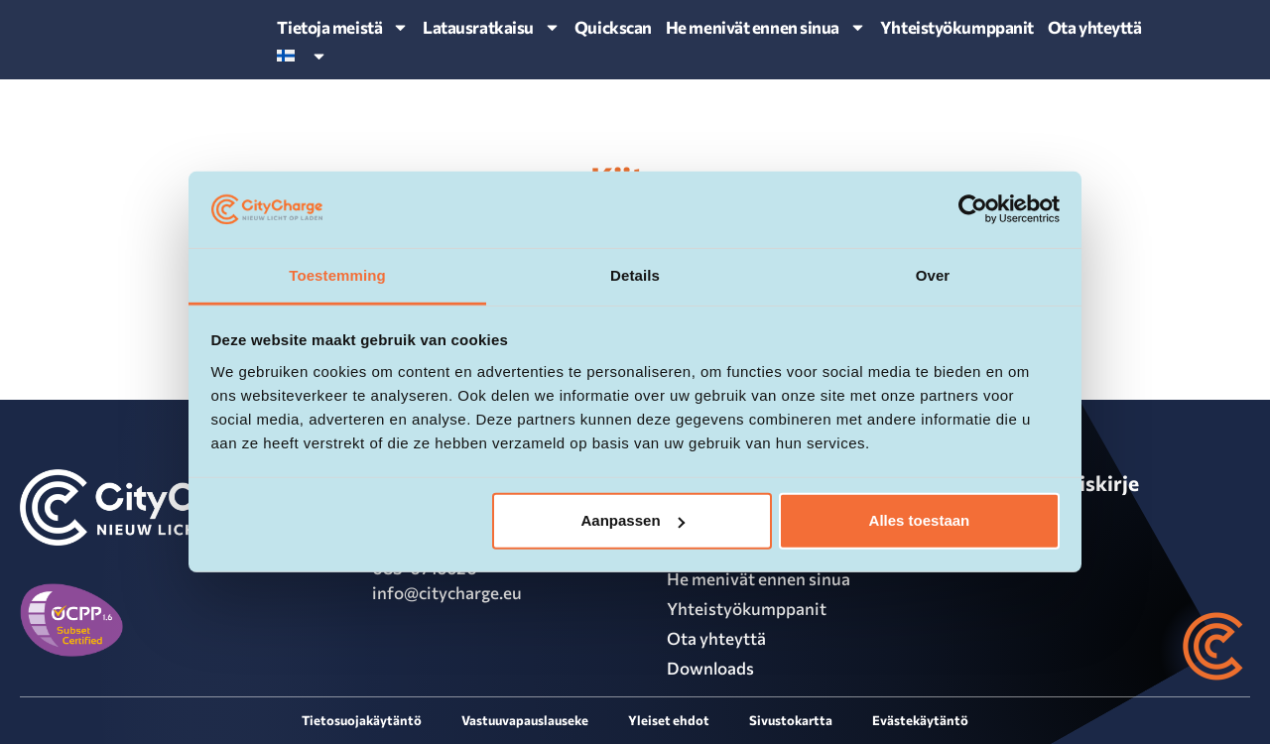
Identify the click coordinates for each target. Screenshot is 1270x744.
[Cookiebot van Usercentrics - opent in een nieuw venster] (973, 209)
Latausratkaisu (492, 28)
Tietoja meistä (343, 28)
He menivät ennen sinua (766, 28)
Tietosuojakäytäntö (362, 720)
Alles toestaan (919, 520)
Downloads (710, 668)
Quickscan (613, 27)
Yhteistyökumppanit (957, 27)
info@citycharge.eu (447, 592)
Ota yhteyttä (1095, 27)
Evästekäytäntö (920, 720)
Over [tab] (933, 275)
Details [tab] (635, 275)
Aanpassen (633, 520)
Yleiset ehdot (668, 720)
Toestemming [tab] (337, 275)
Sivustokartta (790, 720)
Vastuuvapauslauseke (524, 720)
